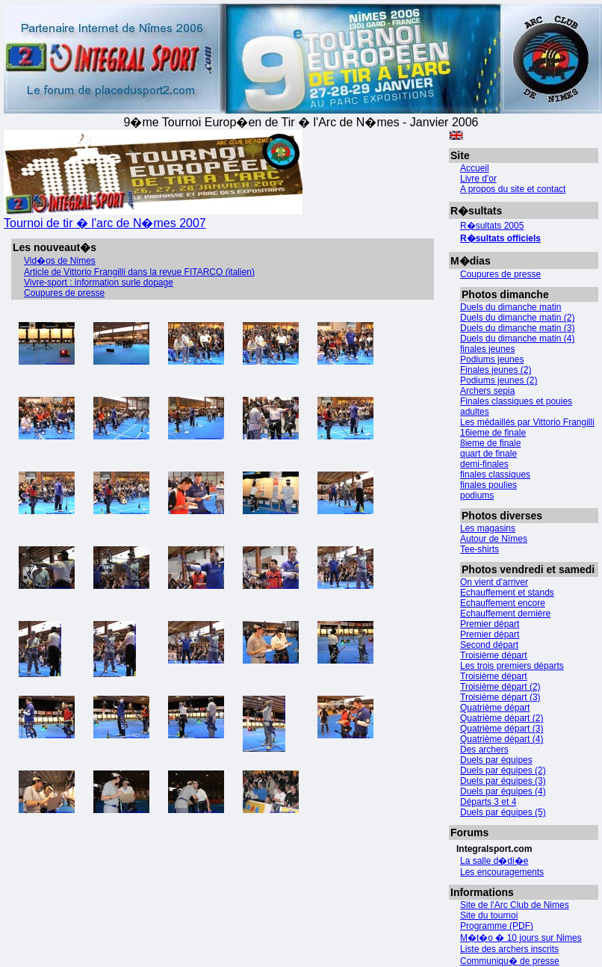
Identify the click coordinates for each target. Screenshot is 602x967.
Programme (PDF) (496, 926)
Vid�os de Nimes (60, 261)
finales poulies (488, 485)
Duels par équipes (496, 760)
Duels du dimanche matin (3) (517, 328)
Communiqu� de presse (509, 961)
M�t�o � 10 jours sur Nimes (521, 938)
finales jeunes (487, 349)
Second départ (489, 645)
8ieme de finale (490, 443)
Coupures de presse (500, 274)
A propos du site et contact (512, 189)
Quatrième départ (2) (501, 718)
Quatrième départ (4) (501, 739)
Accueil (474, 168)
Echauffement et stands (507, 592)
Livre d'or (478, 178)
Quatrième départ (495, 707)
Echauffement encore (502, 603)
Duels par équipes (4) (503, 791)
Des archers (484, 749)
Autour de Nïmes (493, 539)
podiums (477, 495)
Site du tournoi (489, 915)
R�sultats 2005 (492, 225)
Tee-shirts (479, 549)
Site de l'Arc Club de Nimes (514, 905)
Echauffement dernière (505, 613)
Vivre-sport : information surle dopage (98, 282)
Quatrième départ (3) (501, 728)
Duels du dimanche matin (510, 307)
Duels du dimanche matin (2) (517, 317)
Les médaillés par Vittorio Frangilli (527, 422)
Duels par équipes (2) (503, 770)
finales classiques (495, 474)
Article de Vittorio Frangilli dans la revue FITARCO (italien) (139, 272)
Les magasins (487, 528)
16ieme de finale (493, 432)
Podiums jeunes (492, 359)
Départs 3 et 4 (488, 802)
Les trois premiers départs (512, 666)
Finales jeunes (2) (495, 370)
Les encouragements (502, 872)
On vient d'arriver (494, 582)
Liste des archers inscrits (509, 949)
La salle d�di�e (494, 861)
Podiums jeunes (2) (498, 380)
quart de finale (488, 453)
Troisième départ (493, 655)
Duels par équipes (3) (503, 781)
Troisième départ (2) (500, 687)
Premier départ (489, 624)
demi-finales (484, 464)
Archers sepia (487, 391)
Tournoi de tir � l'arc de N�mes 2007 (153, 216)
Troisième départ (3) (500, 697)
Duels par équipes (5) (503, 812)
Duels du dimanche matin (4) (517, 338)
